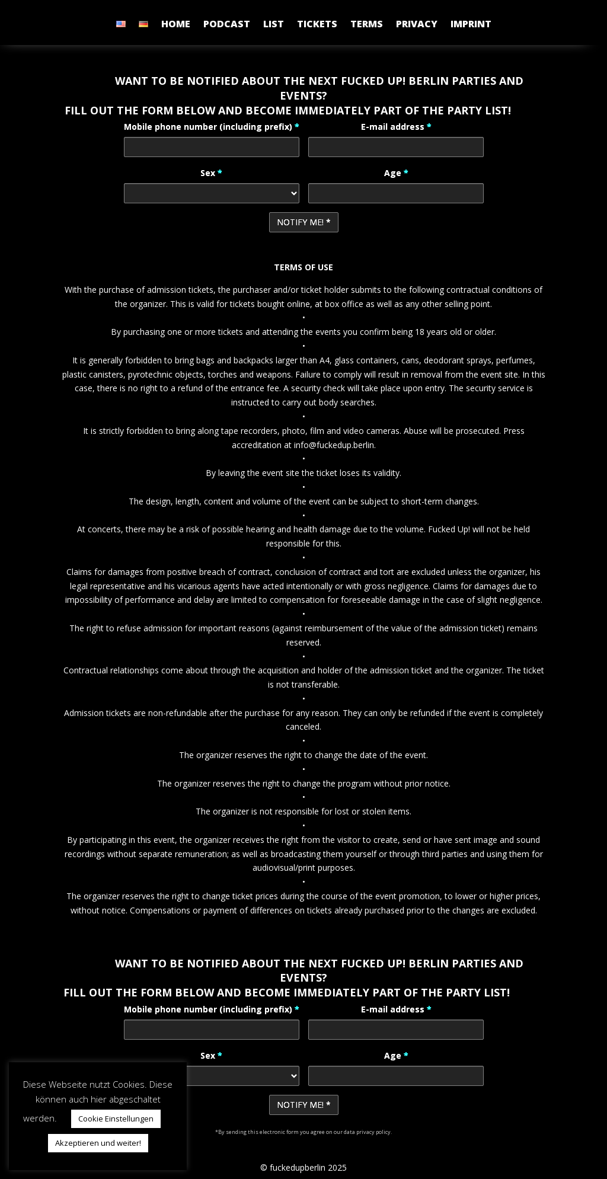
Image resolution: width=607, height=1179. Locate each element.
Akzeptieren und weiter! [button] (98, 1143)
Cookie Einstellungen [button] (116, 1118)
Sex (211, 172)
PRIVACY (416, 25)
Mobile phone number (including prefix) (211, 126)
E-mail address (396, 126)
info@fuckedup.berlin (334, 444)
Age (396, 172)
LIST (273, 25)
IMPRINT (471, 25)
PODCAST (226, 25)
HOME (175, 25)
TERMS (366, 25)
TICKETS (317, 25)
